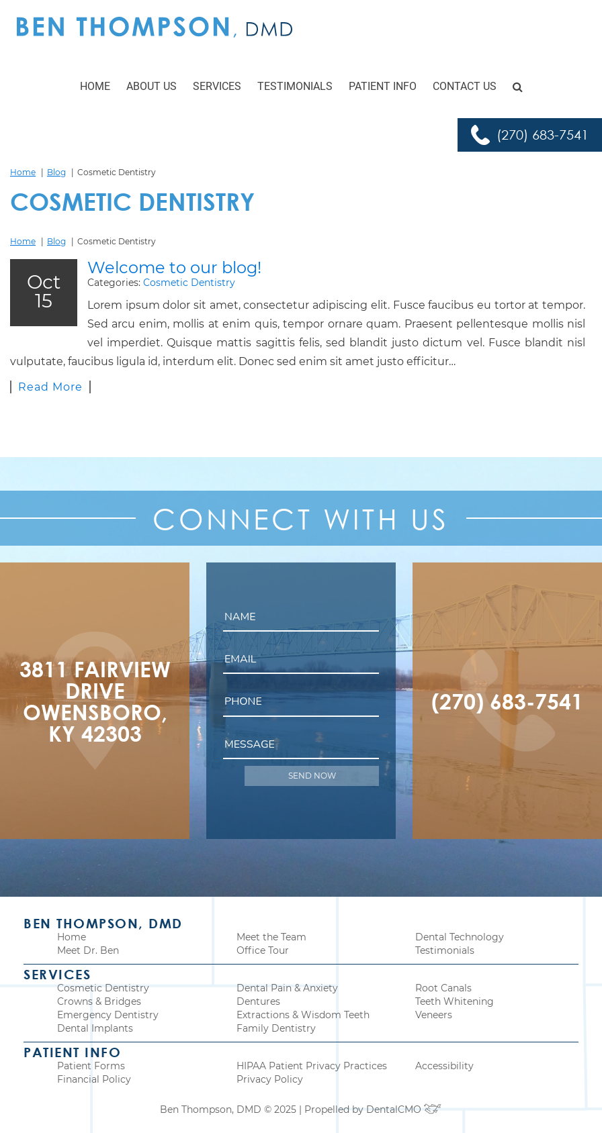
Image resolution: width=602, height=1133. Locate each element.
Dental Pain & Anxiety (287, 988)
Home (95, 86)
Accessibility (444, 1066)
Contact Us (465, 86)
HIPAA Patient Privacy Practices (311, 1066)
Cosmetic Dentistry (189, 283)
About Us (151, 86)
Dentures (258, 1001)
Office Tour (262, 950)
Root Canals (443, 988)
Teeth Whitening (454, 1001)
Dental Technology (459, 937)
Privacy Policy (269, 1079)
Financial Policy (94, 1079)
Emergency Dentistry (108, 1015)
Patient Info (383, 86)
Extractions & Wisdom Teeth (303, 1015)
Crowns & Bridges (99, 1001)
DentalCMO (404, 1109)
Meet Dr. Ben (88, 950)
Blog (56, 172)
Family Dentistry (276, 1028)
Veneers (433, 1015)
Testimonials (295, 86)
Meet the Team (271, 937)
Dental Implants (95, 1028)
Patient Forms (91, 1066)
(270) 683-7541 (543, 134)
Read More (50, 387)
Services (217, 86)
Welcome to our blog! (174, 267)
